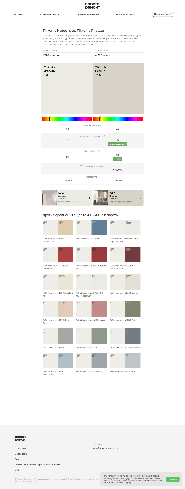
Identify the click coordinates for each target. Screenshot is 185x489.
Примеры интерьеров (88, 14)
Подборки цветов (125, 14)
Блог (17, 459)
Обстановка (21, 454)
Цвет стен (17, 14)
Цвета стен (21, 448)
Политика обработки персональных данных (37, 464)
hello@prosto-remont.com (106, 448)
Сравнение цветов (49, 14)
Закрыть (173, 479)
